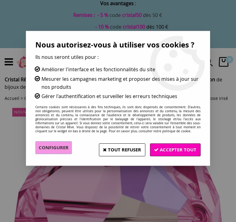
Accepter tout (173, 147)
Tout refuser (115, 147)
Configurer (55, 147)
